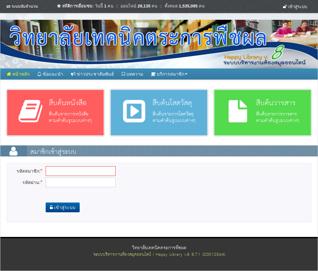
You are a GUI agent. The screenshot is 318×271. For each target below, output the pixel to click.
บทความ (132, 74)
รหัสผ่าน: (32, 182)
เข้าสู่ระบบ (295, 7)
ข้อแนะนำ (50, 74)
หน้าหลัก (18, 74)
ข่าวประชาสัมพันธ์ (92, 74)
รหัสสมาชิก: (29, 171)
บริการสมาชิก (169, 74)
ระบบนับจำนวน (24, 6)
